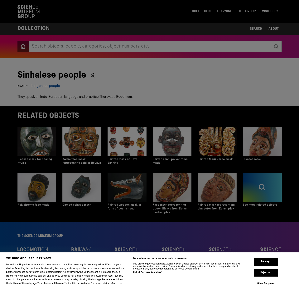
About (273, 29)
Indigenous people (45, 86)
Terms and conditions (63, 276)
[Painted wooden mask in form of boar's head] (127, 194)
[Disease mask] (262, 147)
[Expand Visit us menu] (279, 11)
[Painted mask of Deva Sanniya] (127, 147)
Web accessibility (92, 276)
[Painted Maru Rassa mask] (217, 147)
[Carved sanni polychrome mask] (172, 147)
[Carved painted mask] (81, 194)
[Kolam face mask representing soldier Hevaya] (81, 147)
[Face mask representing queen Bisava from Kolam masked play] (172, 194)
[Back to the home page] (23, 46)
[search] (276, 46)
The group (247, 11)
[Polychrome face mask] (36, 194)
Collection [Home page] (33, 29)
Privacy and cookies (31, 276)
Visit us (268, 11)
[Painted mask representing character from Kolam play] (217, 194)
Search (256, 29)
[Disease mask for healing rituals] (36, 147)
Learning (224, 11)
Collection (201, 11)
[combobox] (150, 46)
